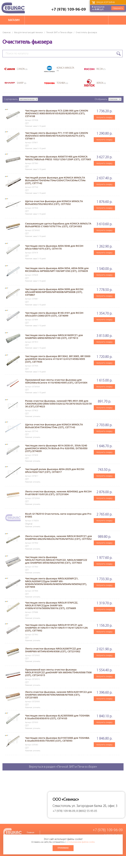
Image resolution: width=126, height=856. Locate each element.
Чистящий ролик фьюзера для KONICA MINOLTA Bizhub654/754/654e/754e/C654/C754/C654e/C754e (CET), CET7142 (55, 180)
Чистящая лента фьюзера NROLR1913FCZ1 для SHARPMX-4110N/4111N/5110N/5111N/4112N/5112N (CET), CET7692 (56, 627)
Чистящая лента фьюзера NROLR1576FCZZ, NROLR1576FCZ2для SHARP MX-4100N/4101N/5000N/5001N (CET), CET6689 (51, 605)
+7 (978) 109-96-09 (68, 10)
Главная (30, 833)
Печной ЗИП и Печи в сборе (59, 32)
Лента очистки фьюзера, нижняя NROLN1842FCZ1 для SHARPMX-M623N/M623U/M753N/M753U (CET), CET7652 (58, 537)
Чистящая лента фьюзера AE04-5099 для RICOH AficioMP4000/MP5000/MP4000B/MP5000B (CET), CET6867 (54, 291)
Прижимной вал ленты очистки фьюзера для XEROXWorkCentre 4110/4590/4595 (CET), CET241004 (56, 381)
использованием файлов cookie (80, 842)
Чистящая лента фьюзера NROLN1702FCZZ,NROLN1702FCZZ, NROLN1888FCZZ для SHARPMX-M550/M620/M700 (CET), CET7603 (56, 559)
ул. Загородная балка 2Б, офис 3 (94, 806)
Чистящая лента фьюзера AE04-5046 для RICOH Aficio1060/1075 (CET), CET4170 (54, 247)
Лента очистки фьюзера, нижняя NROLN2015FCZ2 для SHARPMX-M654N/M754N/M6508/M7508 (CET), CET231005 (58, 694)
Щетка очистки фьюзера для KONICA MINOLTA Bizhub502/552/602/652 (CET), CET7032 (54, 202)
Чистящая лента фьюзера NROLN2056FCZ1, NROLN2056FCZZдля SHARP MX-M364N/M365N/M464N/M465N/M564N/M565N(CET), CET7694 (56, 582)
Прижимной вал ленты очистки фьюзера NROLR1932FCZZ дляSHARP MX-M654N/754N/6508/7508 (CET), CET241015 (58, 672)
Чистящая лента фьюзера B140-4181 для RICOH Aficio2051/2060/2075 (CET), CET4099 (54, 314)
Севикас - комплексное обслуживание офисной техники (13, 8)
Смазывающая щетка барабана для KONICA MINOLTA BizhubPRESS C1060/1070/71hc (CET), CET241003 (58, 225)
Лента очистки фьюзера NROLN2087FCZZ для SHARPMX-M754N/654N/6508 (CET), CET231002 (53, 650)
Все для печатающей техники (28, 32)
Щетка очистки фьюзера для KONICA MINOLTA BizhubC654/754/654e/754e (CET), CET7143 (54, 426)
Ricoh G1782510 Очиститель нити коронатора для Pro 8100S (58, 515)
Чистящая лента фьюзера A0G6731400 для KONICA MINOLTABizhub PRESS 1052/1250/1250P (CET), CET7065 (58, 158)
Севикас (6, 32)
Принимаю (63, 848)
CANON (22, 69)
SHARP (21, 83)
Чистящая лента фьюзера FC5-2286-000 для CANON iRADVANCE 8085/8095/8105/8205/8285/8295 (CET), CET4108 (56, 113)
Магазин (13, 20)
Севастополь (62, 806)
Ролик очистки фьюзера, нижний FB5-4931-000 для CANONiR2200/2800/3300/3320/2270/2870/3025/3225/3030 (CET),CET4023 (58, 403)
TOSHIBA (62, 83)
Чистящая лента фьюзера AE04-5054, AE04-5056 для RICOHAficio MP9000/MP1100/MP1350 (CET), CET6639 (56, 269)
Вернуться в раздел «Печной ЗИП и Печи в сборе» (63, 766)
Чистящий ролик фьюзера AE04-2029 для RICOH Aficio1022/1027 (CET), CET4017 (54, 470)
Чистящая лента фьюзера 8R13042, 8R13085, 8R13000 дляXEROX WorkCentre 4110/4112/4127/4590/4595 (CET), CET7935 (57, 358)
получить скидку (104, 117)
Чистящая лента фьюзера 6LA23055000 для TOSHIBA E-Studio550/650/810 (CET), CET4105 (57, 717)
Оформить (118, 8)
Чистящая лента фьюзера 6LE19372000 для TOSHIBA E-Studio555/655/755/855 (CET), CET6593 (57, 739)
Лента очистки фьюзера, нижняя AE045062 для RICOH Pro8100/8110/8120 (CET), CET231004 (58, 493)
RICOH (101, 69)
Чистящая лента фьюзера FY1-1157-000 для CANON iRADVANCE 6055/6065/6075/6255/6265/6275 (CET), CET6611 (56, 135)
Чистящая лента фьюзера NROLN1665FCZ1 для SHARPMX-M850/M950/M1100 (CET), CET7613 (54, 336)
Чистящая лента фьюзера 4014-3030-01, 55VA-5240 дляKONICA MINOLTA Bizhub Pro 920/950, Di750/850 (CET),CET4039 (56, 448)
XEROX (101, 83)
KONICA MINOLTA (65, 69)
